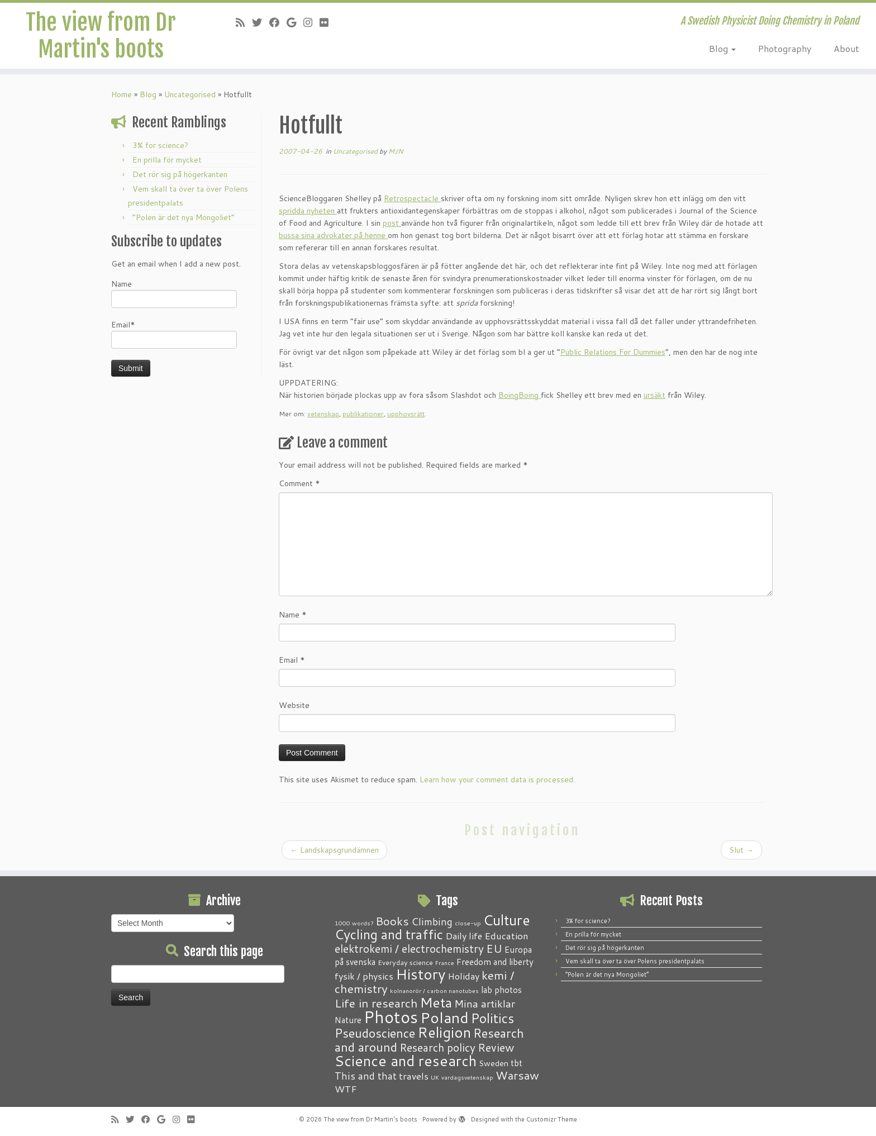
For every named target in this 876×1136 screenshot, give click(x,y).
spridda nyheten (308, 210)
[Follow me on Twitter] (260, 22)
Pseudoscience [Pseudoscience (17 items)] (375, 1033)
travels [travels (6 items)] (414, 1075)
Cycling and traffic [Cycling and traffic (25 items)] (389, 934)
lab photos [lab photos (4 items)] (501, 989)
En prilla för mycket (167, 159)
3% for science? (160, 145)
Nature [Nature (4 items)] (348, 1020)
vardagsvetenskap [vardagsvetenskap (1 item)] (467, 1077)
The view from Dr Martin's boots (101, 36)
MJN (395, 151)
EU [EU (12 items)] (494, 948)
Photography (784, 48)
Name (174, 293)
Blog (722, 48)
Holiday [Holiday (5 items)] (463, 975)
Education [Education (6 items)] (506, 935)
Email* (174, 334)
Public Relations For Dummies (612, 352)
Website (294, 705)
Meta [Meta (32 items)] (436, 1002)
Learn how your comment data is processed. (497, 779)
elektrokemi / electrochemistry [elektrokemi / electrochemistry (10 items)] (409, 948)
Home (121, 94)
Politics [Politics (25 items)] (492, 1018)
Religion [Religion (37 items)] (444, 1032)
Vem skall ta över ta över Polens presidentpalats (634, 961)
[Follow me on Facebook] (278, 22)
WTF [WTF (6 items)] (346, 1088)
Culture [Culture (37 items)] (506, 920)
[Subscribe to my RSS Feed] (244, 22)
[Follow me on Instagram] (311, 22)
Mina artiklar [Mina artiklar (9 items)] (484, 1003)
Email (292, 660)
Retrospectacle (412, 198)
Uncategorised (190, 94)
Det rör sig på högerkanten (179, 174)
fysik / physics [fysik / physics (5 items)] (364, 975)
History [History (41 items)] (420, 974)
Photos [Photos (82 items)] (391, 1016)
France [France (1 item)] (444, 962)
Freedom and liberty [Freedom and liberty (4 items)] (495, 962)
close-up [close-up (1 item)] (468, 923)
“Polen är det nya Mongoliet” (183, 217)
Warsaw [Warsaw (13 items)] (517, 1075)
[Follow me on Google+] (295, 22)
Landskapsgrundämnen (334, 849)
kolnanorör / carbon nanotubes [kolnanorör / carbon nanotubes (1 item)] (434, 990)
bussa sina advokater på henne (333, 235)
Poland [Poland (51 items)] (444, 1017)
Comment (299, 483)
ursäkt (654, 395)
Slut (741, 849)
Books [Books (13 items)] (392, 921)
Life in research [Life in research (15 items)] (376, 1003)
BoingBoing (519, 395)
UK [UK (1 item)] (435, 1077)
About (846, 48)
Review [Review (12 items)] (496, 1047)
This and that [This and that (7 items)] (366, 1076)
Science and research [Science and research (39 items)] (406, 1061)
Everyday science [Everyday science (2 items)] (405, 962)
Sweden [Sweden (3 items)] (493, 1063)
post (392, 223)
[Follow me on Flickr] (328, 22)
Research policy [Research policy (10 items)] (437, 1047)
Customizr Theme (551, 1119)
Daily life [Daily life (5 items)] (463, 935)
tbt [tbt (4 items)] (516, 1063)
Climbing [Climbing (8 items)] (432, 921)
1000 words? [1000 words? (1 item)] (354, 923)
